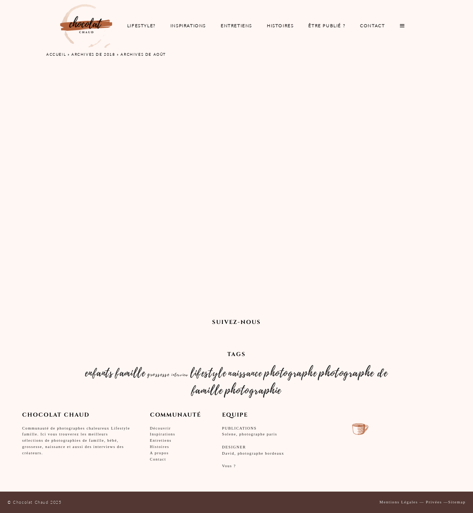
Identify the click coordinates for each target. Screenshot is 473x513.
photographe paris (258, 434)
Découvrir (160, 428)
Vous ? (229, 466)
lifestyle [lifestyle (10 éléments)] (208, 373)
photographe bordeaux (261, 453)
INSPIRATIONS (188, 25)
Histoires (280, 25)
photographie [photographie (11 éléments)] (253, 390)
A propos (159, 453)
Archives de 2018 (93, 54)
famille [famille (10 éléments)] (130, 373)
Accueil (56, 54)
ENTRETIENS (236, 25)
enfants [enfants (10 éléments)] (99, 373)
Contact (372, 25)
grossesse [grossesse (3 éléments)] (158, 374)
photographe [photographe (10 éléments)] (290, 373)
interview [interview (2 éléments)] (179, 375)
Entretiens (161, 440)
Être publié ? (326, 25)
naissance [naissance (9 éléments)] (245, 373)
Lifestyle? (141, 25)
